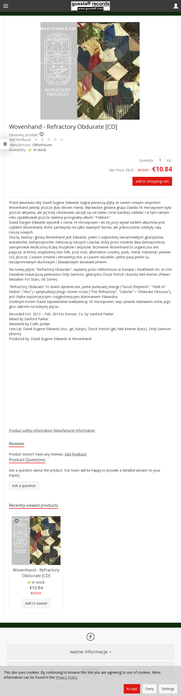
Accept (131, 688)
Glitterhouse (42, 144)
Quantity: (146, 160)
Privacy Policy (66, 677)
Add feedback (76, 454)
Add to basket (36, 603)
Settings (168, 688)
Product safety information (30, 430)
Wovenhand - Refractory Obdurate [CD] (36, 572)
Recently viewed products (33, 505)
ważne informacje (90, 652)
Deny (149, 688)
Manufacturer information (74, 430)
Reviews (16, 443)
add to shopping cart (152, 181)
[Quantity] (160, 160)
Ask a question (24, 485)
